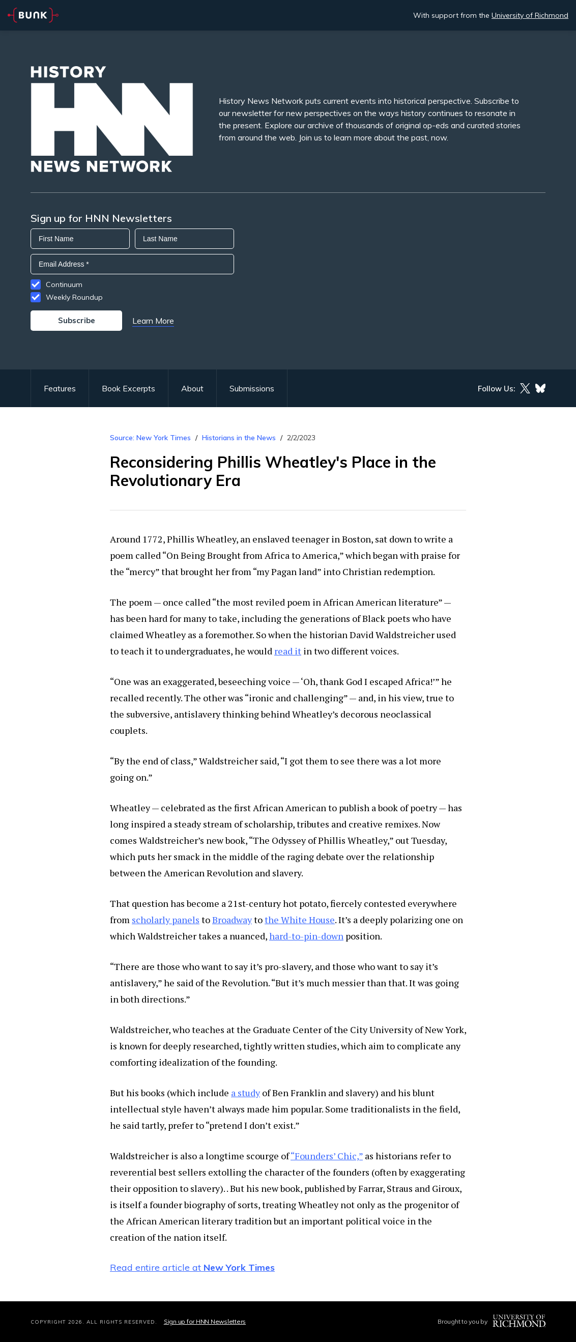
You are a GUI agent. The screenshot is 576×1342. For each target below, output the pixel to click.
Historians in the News (239, 437)
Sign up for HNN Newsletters (205, 1321)
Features (60, 388)
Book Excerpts (128, 388)
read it (287, 651)
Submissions (251, 388)
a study (245, 1093)
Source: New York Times (150, 437)
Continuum (64, 284)
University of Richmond (530, 15)
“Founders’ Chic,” (327, 1156)
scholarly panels (165, 919)
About (192, 388)
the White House (300, 919)
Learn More (153, 321)
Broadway (232, 919)
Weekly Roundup (74, 297)
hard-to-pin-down (306, 936)
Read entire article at (192, 1267)
